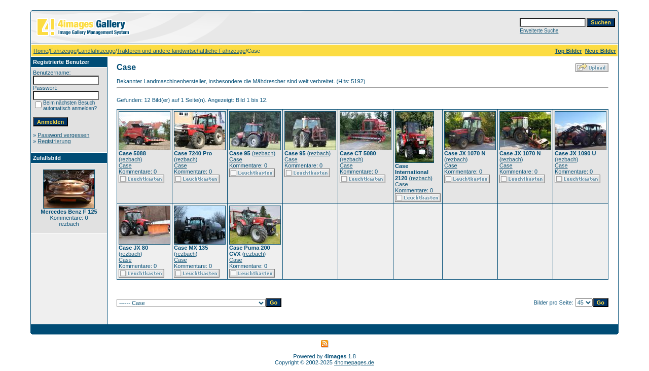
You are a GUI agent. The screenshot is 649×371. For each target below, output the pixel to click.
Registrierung (54, 141)
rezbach (130, 159)
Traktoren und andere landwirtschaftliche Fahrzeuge (181, 51)
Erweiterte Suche (539, 30)
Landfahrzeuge (96, 51)
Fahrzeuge (63, 51)
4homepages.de (354, 362)
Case (125, 165)
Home (40, 51)
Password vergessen (63, 135)
